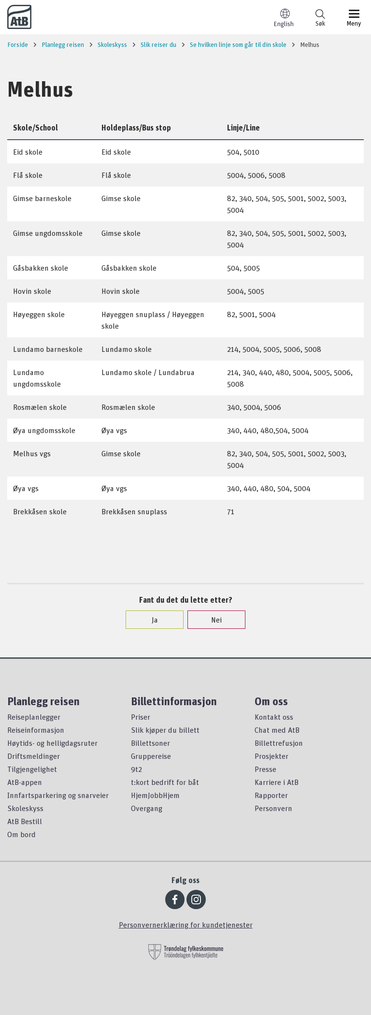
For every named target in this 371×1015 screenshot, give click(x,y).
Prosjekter (271, 756)
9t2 (136, 769)
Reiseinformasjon (35, 730)
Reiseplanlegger (33, 717)
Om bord (21, 834)
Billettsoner (150, 743)
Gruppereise (151, 756)
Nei (211, 619)
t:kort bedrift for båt (165, 782)
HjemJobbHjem (155, 795)
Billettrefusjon (279, 743)
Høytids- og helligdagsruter (52, 743)
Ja (150, 619)
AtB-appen (24, 782)
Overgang (146, 808)
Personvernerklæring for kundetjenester (186, 924)
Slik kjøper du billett (165, 730)
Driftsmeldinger (33, 756)
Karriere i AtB (277, 782)
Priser (140, 717)
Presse (265, 769)
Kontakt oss (274, 717)
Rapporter (271, 795)
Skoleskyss (25, 808)
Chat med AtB (277, 730)
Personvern (273, 808)
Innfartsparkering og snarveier (58, 795)
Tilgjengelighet (32, 769)
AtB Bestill (24, 821)
